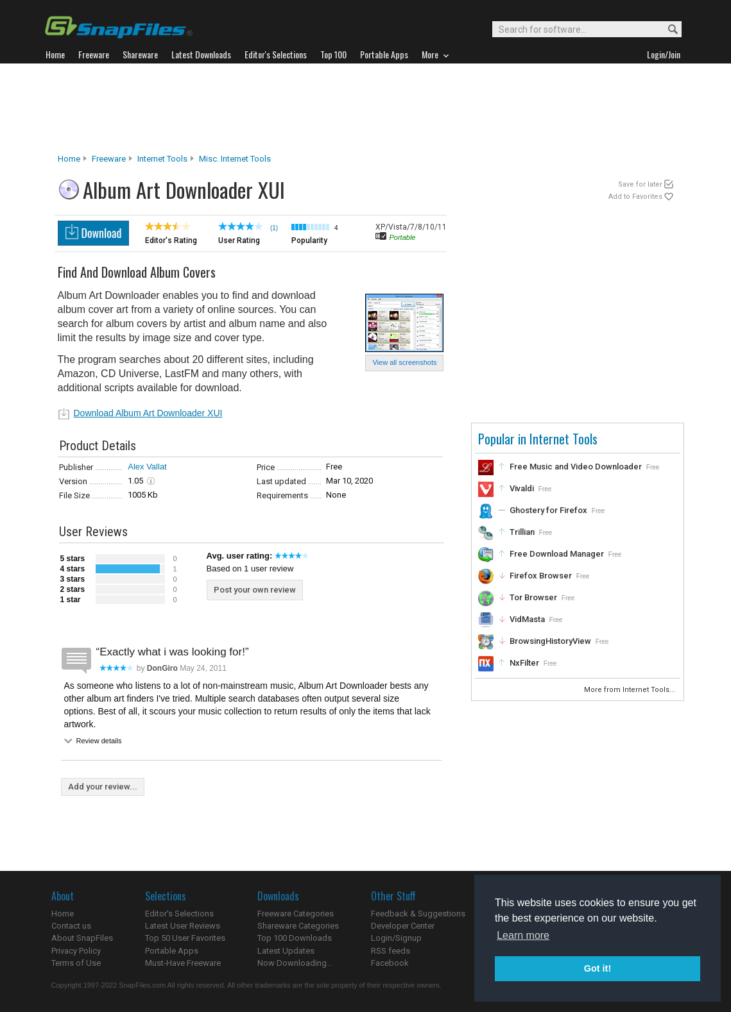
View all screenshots (404, 362)
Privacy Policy (76, 951)
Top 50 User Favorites (185, 938)
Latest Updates (285, 951)
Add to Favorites (635, 196)
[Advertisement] (366, 108)
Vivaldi (522, 488)
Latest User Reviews (182, 926)
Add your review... (102, 786)
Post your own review (255, 590)
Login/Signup (396, 938)
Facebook (390, 963)
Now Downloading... (294, 963)
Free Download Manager (557, 554)
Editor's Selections (179, 913)
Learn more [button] (523, 935)
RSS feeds (390, 951)
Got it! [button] (597, 968)
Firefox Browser (541, 575)
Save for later (640, 184)
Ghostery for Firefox (548, 510)
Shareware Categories (298, 926)
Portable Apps (171, 951)
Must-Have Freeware (183, 963)
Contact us (71, 926)
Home (69, 159)
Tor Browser (533, 597)
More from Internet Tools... (630, 690)
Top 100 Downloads (294, 938)
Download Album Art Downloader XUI (148, 413)
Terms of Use (76, 963)
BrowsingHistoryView (550, 641)
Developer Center (402, 926)
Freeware (109, 159)
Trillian (522, 532)
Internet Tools (162, 159)
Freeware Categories (295, 913)
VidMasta (527, 619)
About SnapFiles (82, 938)
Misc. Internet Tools (235, 159)
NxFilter (524, 663)
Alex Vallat (147, 466)
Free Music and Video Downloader (576, 466)
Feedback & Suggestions (418, 913)
